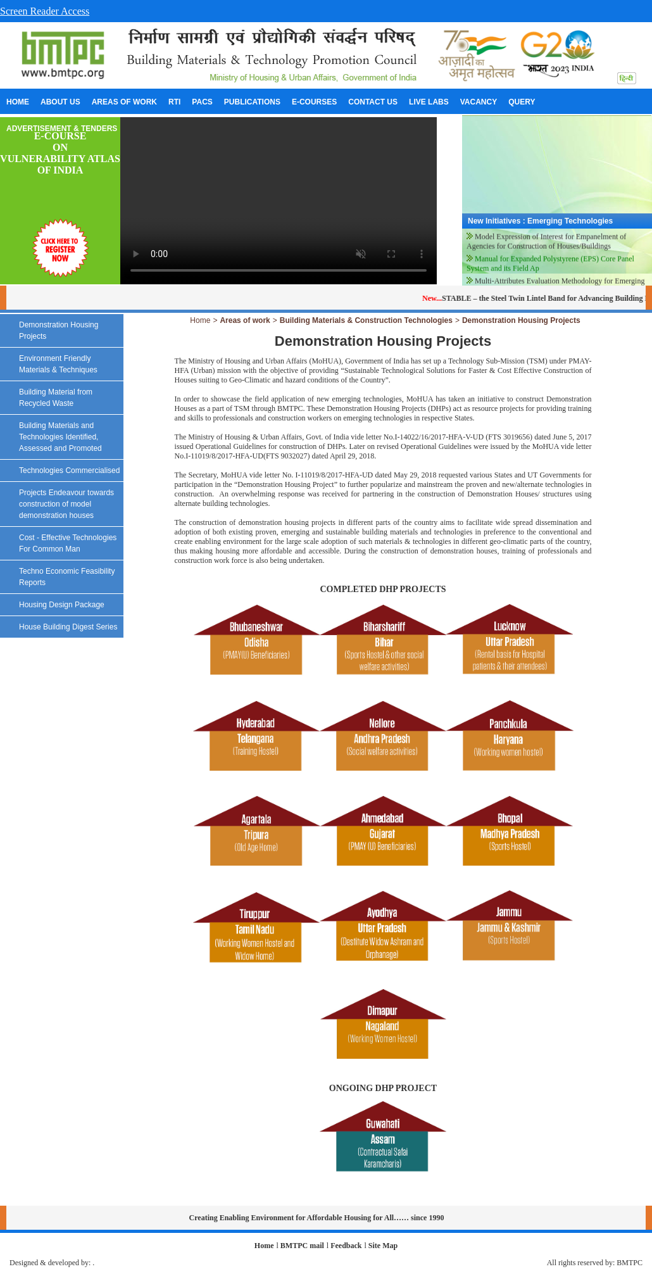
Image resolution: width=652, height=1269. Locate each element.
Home (200, 320)
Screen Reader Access (44, 11)
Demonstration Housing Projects (521, 320)
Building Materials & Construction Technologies (366, 320)
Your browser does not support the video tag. (278, 200)
